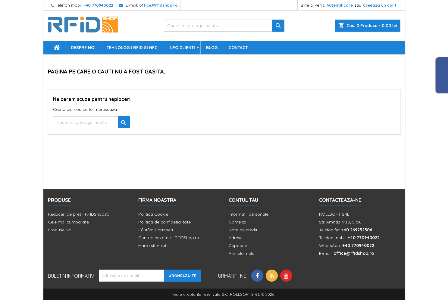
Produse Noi (60, 230)
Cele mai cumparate (68, 222)
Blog (212, 47)
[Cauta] (224, 26)
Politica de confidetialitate (164, 222)
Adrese (236, 237)
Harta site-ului (152, 245)
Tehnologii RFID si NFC (132, 47)
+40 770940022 (98, 5)
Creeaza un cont (379, 5)
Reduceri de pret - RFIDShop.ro (78, 214)
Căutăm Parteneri (155, 230)
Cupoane (238, 245)
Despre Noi (83, 47)
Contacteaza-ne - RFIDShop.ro (168, 237)
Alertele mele (241, 253)
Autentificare (340, 5)
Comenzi (237, 222)
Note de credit (243, 230)
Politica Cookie (153, 214)
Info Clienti (181, 47)
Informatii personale (248, 214)
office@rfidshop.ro (158, 5)
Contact (238, 47)
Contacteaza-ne (340, 200)
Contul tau (243, 200)
